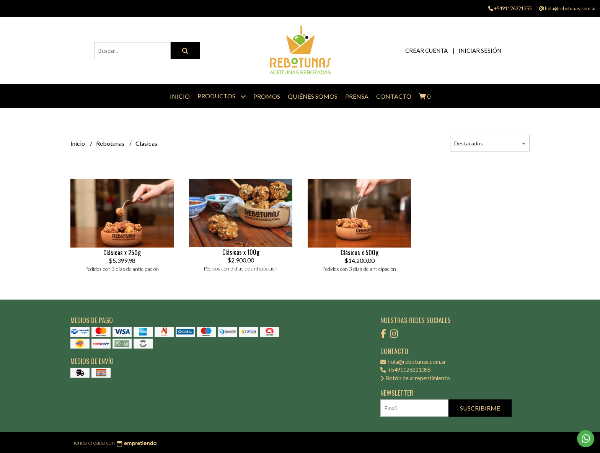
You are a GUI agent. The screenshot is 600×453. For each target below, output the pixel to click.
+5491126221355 (405, 370)
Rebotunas (111, 143)
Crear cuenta (426, 50)
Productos (221, 96)
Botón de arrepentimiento (415, 378)
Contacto (393, 96)
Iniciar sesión (479, 50)
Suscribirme (480, 408)
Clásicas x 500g (359, 252)
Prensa (356, 96)
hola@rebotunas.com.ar (413, 361)
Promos (266, 96)
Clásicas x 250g (122, 252)
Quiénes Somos (313, 96)
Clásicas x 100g (240, 252)
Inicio (180, 96)
